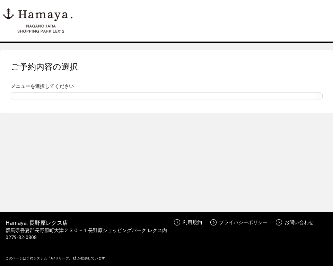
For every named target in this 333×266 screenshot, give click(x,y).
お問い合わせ (295, 222)
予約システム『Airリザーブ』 (51, 258)
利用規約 (188, 222)
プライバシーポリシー (239, 222)
